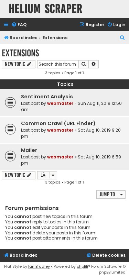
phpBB (82, 266)
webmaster (60, 103)
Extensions (20, 53)
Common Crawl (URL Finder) (58, 123)
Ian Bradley (39, 266)
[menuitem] (18, 25)
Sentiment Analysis (47, 96)
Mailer (29, 150)
